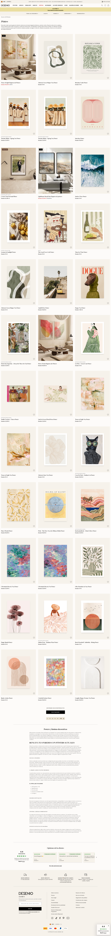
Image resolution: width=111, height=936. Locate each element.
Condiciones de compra (81, 900)
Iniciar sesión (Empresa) (57, 914)
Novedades (48, 5)
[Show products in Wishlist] (105, 5)
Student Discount (55, 907)
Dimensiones (67, 13)
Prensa (53, 895)
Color (46, 13)
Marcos (35, 5)
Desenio (3, 17)
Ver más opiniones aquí (55, 865)
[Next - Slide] (96, 857)
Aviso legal (53, 897)
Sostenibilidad (54, 902)
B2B (82, 5)
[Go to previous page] (47, 718)
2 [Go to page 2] (52, 718)
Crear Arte (28, 5)
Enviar (30, 908)
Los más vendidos (58, 5)
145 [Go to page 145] (61, 718)
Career (53, 900)
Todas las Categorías (32, 13)
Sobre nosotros (55, 892)
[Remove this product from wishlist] (34, 78)
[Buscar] (102, 5)
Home (65, 5)
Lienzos (21, 5)
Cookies (78, 905)
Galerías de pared (74, 5)
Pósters (15, 5)
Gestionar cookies (80, 907)
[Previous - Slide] (31, 857)
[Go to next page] (63, 718)
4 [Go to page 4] (57, 718)
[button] (103, 929)
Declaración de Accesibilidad (58, 905)
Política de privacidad (32, 912)
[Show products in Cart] (108, 5)
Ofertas (41, 5)
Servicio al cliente (80, 895)
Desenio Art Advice (80, 892)
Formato (56, 13)
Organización (81, 13)
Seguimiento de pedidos (81, 897)
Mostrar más (55, 712)
